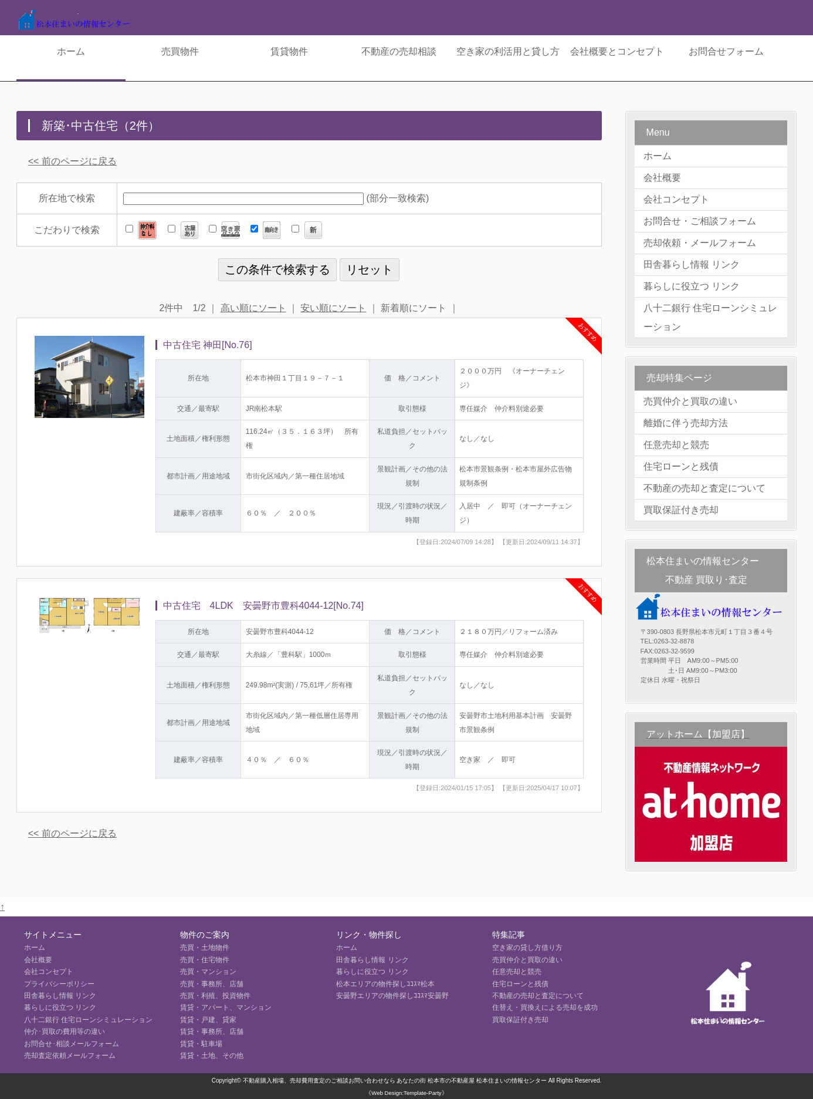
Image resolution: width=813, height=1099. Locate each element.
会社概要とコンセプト (617, 51)
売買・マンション (208, 971)
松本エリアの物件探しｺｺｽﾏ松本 (385, 984)
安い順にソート (333, 308)
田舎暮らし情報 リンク (691, 264)
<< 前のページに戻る (72, 161)
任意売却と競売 (676, 445)
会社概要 (662, 178)
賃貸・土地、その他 (211, 1055)
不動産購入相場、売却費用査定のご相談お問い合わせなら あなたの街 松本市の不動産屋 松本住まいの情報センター (395, 1080)
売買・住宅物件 (204, 960)
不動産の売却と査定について (704, 488)
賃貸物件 (289, 51)
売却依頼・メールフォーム (699, 243)
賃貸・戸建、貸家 (208, 1020)
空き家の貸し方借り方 (527, 947)
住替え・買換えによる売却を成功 (545, 1007)
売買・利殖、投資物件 (215, 996)
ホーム (71, 51)
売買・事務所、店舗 (211, 984)
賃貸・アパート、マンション (226, 1007)
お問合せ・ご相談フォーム (699, 221)
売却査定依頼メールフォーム (70, 1055)
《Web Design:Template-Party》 (406, 1093)
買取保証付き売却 (681, 510)
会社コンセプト (676, 199)
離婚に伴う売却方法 (685, 423)
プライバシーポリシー (59, 984)
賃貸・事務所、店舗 (211, 1031)
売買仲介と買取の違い (690, 401)
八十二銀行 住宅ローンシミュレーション (710, 317)
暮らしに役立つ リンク (691, 286)
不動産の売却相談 (398, 51)
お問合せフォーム (726, 51)
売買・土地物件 (204, 947)
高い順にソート (253, 308)
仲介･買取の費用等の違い (64, 1031)
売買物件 (180, 51)
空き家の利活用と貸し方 (508, 51)
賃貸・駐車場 (201, 1044)
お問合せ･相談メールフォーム (71, 1044)
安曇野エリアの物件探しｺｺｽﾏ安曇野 (392, 996)
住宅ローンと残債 (681, 466)
